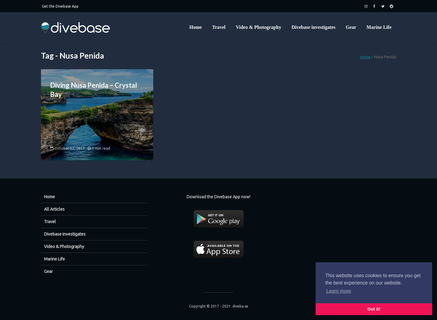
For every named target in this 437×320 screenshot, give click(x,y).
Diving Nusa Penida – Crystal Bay (93, 89)
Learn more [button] (338, 291)
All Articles (54, 209)
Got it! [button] (374, 309)
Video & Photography (258, 27)
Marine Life (379, 27)
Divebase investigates (313, 27)
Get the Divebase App (60, 6)
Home (195, 27)
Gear (351, 27)
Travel (218, 27)
